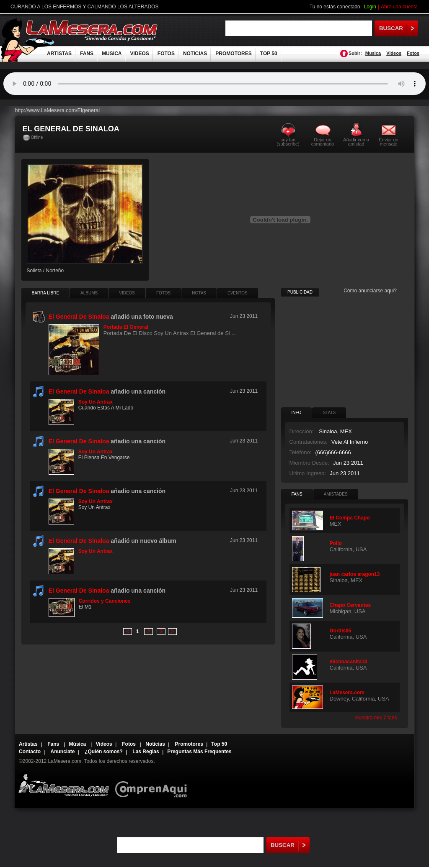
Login (370, 7)
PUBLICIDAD (300, 292)
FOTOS (166, 53)
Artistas (28, 744)
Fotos (413, 53)
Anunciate (63, 751)
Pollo (336, 543)
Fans (53, 744)
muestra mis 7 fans (375, 718)
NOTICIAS (195, 53)
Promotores (189, 744)
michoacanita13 (348, 662)
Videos (393, 53)
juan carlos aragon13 (355, 574)
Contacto (30, 751)
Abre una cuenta (399, 7)
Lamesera (63, 784)
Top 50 (219, 744)
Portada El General (125, 327)
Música (78, 744)
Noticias (155, 744)
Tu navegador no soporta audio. (214, 83)
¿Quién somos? (104, 751)
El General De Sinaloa (79, 391)
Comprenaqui (153, 784)
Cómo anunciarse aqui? (370, 291)
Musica (373, 53)
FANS (86, 53)
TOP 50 (268, 53)
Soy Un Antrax (95, 402)
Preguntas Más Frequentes (199, 751)
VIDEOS (139, 53)
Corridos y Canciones (105, 601)
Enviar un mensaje (388, 141)
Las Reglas (145, 751)
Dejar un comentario (322, 141)
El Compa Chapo (350, 518)
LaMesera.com (92, 30)
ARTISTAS (59, 53)
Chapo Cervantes (350, 605)
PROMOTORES (233, 53)
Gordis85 (340, 631)
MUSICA (111, 53)
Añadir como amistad (356, 141)
